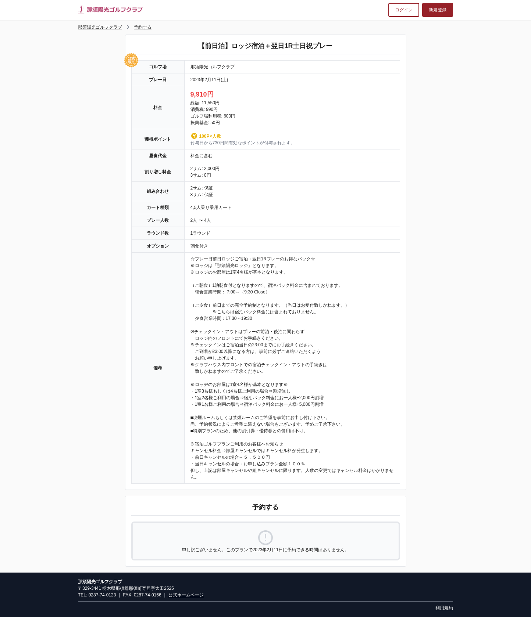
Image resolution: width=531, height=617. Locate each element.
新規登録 (437, 9)
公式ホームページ (186, 595)
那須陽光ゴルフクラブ (100, 27)
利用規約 (444, 607)
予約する (143, 27)
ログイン (404, 9)
